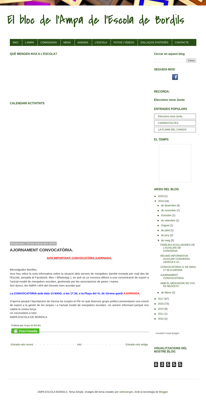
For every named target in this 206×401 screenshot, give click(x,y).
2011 (161, 313)
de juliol (165, 230)
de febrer (166, 292)
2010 (161, 318)
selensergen (126, 391)
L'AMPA (29, 42)
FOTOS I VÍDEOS (124, 42)
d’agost (165, 225)
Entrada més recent (22, 344)
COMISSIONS (48, 42)
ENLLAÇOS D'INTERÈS (154, 42)
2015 (161, 308)
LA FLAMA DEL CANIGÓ (172, 129)
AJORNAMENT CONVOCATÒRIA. (172, 276)
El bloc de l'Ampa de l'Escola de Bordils (95, 20)
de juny (165, 235)
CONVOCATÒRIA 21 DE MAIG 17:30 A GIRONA (178, 268)
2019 (161, 196)
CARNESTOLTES (168, 122)
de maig (166, 240)
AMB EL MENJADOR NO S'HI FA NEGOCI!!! (177, 285)
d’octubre (166, 215)
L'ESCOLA (101, 42)
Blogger (163, 391)
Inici (79, 344)
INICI (16, 42)
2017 (161, 298)
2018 (161, 201)
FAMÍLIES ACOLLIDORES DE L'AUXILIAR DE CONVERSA (177, 247)
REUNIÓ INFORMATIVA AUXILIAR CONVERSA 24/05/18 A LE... (175, 258)
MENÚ (67, 42)
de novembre (169, 210)
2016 (161, 303)
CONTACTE (182, 42)
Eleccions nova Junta (169, 99)
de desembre (169, 205)
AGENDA (82, 42)
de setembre (168, 220)
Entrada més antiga (137, 344)
